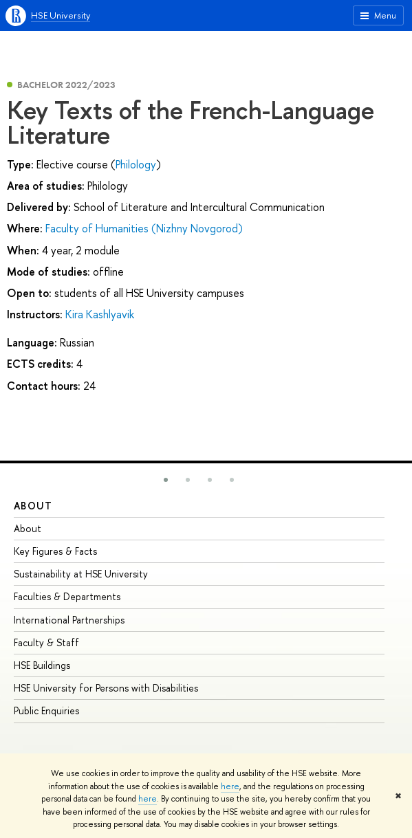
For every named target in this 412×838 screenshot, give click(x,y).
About (33, 505)
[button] (166, 480)
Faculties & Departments (67, 596)
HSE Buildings (42, 665)
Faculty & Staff (46, 642)
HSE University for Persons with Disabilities (106, 687)
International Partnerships (69, 619)
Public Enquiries (46, 710)
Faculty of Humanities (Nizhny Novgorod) (144, 228)
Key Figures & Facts (55, 551)
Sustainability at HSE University (81, 573)
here (230, 786)
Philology (136, 164)
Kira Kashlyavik (99, 314)
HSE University (60, 15)
